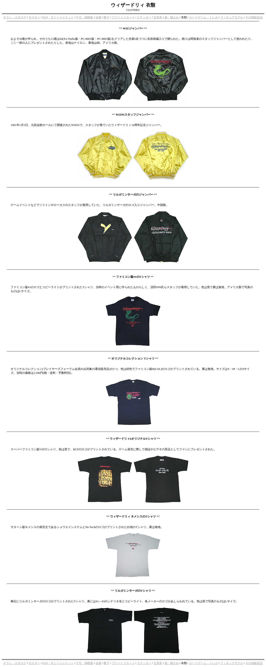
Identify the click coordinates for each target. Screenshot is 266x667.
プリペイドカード (123, 17)
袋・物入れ (172, 17)
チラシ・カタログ (14, 17)
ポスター (34, 17)
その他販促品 (254, 17)
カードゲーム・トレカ (203, 17)
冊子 (106, 17)
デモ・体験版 (84, 17)
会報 (98, 17)
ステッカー (144, 17)
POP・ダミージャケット (58, 17)
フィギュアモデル (231, 17)
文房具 (157, 17)
